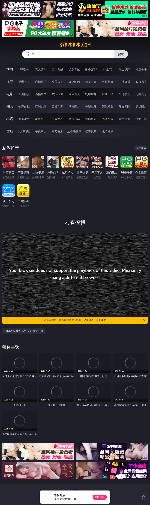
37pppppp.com (75, 45)
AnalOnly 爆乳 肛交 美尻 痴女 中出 (24, 330)
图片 (9, 106)
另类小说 (107, 119)
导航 (9, 131)
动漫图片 (74, 106)
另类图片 (141, 106)
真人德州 (40, 69)
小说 (9, 118)
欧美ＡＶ (57, 82)
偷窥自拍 (24, 106)
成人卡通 (57, 94)
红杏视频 (91, 131)
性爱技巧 (141, 119)
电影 (9, 94)
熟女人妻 (91, 82)
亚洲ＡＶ (24, 82)
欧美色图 (57, 106)
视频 (9, 81)
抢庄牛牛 (141, 69)
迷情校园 (91, 119)
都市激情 (24, 119)
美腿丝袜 (91, 106)
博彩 (9, 69)
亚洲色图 (40, 106)
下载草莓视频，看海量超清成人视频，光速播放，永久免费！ (94, 320)
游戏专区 (74, 69)
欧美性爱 (74, 94)
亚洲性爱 (24, 94)
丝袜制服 (107, 82)
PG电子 (24, 69)
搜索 (121, 54)
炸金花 (107, 69)
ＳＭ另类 (141, 82)
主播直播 (124, 82)
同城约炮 (24, 131)
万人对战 (57, 69)
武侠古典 (74, 119)
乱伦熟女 (124, 94)
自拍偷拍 (40, 82)
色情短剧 (107, 131)
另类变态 (141, 94)
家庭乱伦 (40, 119)
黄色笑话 (124, 119)
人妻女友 (57, 119)
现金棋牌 (124, 69)
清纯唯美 (107, 106)
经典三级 (107, 94)
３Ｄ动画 (74, 82)
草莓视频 (57, 131)
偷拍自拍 (40, 94)
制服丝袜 (91, 94)
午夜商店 (40, 131)
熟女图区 (124, 106)
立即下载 (100, 497)
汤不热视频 (74, 131)
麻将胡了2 (91, 69)
